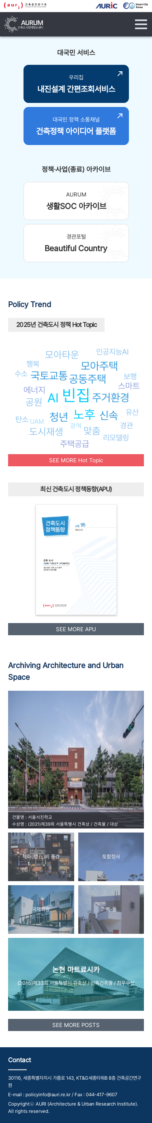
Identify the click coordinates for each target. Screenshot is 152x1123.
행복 (32, 363)
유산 (132, 412)
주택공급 (74, 444)
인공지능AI (112, 351)
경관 (126, 425)
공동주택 (87, 379)
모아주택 (99, 366)
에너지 (34, 390)
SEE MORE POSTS (76, 1025)
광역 (75, 426)
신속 (108, 415)
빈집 (76, 395)
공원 (34, 402)
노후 (84, 414)
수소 (21, 373)
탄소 (21, 419)
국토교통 (49, 375)
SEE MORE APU (76, 629)
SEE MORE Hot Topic (76, 460)
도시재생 (46, 432)
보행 (130, 376)
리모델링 (116, 437)
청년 (58, 417)
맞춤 (92, 431)
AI (53, 398)
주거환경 (110, 397)
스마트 (129, 386)
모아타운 (62, 355)
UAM (37, 421)
